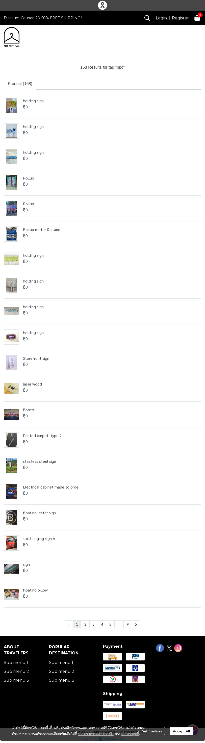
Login (161, 18)
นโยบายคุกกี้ (130, 733)
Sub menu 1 (16, 662)
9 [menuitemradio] (128, 624)
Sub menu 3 (16, 680)
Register (180, 18)
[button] (147, 18)
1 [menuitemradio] (77, 624)
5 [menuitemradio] (110, 624)
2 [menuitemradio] (85, 624)
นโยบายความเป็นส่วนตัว (96, 733)
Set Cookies (152, 731)
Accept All (181, 731)
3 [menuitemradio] (94, 624)
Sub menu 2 (16, 671)
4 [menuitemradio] (102, 624)
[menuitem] (136, 624)
